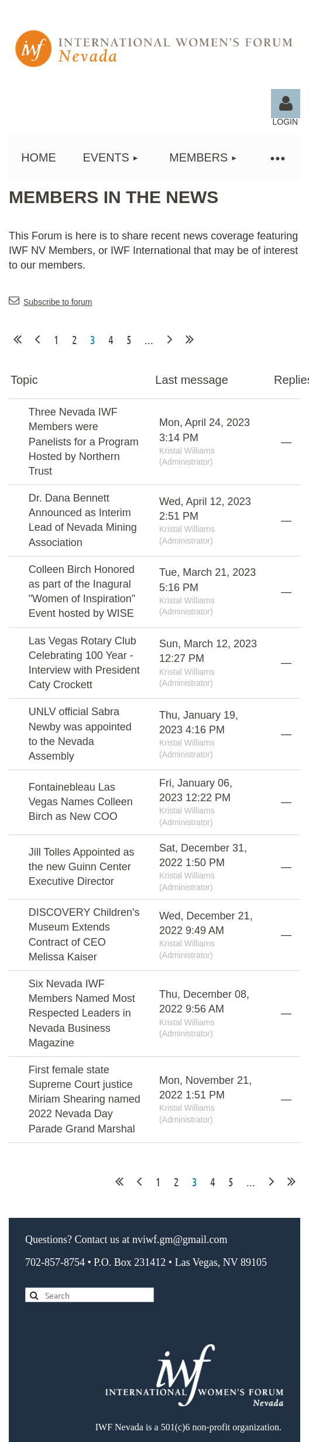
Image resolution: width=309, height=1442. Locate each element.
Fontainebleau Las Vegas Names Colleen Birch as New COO (81, 801)
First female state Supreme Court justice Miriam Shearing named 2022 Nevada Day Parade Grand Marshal (84, 1099)
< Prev (37, 339)
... (149, 339)
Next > (170, 339)
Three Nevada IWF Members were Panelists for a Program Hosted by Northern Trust (84, 441)
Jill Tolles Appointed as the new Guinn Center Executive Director (82, 866)
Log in (285, 103)
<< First (17, 339)
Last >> (189, 339)
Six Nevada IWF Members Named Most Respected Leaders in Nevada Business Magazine (82, 1013)
